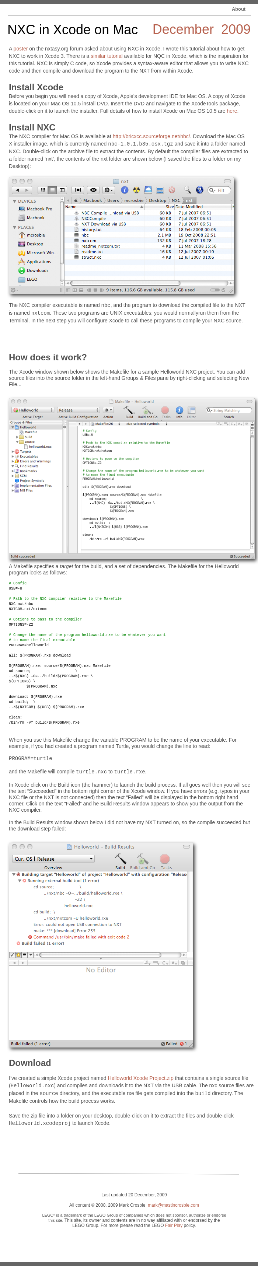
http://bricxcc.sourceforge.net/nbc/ (151, 136)
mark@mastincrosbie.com (173, 1205)
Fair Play (173, 1225)
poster (20, 49)
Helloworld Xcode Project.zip (140, 1078)
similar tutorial (106, 56)
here (232, 111)
